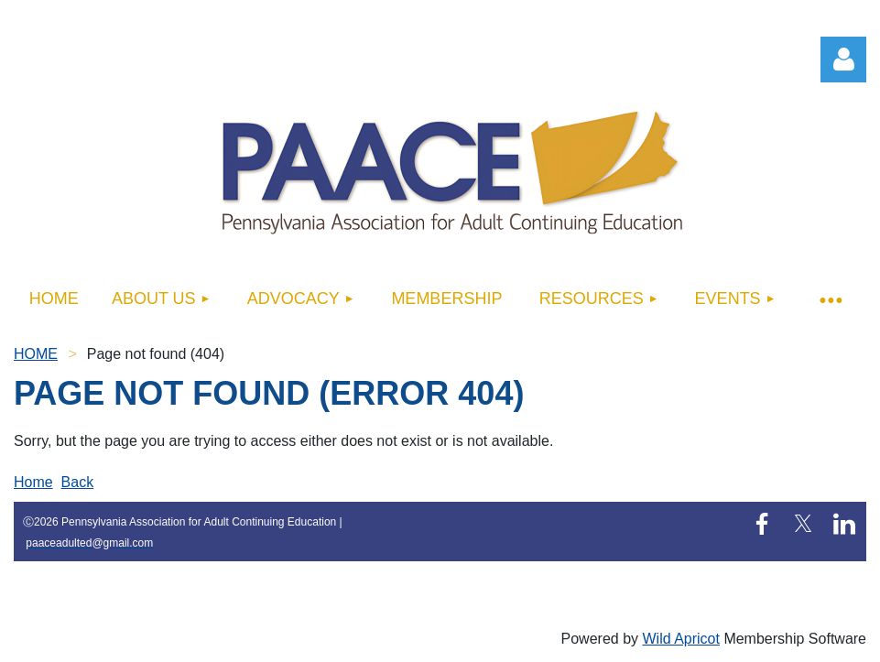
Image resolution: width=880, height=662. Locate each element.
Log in (843, 59)
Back (77, 482)
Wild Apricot (680, 638)
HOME (36, 354)
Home (33, 482)
